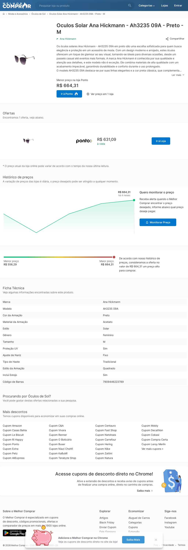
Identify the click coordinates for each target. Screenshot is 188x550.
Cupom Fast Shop (106, 430)
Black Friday (107, 522)
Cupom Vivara (57, 430)
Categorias (135, 522)
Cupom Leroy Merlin (154, 444)
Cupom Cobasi (150, 434)
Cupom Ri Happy (13, 439)
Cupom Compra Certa (155, 439)
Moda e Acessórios (18, 13)
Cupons (133, 527)
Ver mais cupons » (152, 448)
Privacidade (168, 545)
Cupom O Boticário (60, 439)
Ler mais (178, 75)
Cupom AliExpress (13, 457)
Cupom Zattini (103, 453)
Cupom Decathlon (152, 430)
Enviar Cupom (108, 527)
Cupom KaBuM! (58, 453)
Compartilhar (174, 38)
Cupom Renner (58, 434)
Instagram (170, 522)
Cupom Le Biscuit (13, 434)
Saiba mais (145, 490)
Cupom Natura (104, 457)
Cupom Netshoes (105, 434)
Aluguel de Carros (139, 517)
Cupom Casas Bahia (15, 430)
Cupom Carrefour (105, 439)
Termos (181, 545)
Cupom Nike (102, 448)
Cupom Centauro (105, 425)
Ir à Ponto (69, 94)
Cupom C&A (56, 425)
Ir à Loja (161, 141)
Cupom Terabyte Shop (62, 457)
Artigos (104, 517)
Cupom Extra (10, 448)
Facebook (170, 517)
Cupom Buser (57, 444)
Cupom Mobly (150, 425)
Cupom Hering (104, 444)
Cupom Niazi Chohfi (61, 448)
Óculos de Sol (38, 13)
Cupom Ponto (11, 444)
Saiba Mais (133, 539)
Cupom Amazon (12, 425)
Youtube (169, 527)
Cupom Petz (10, 453)
